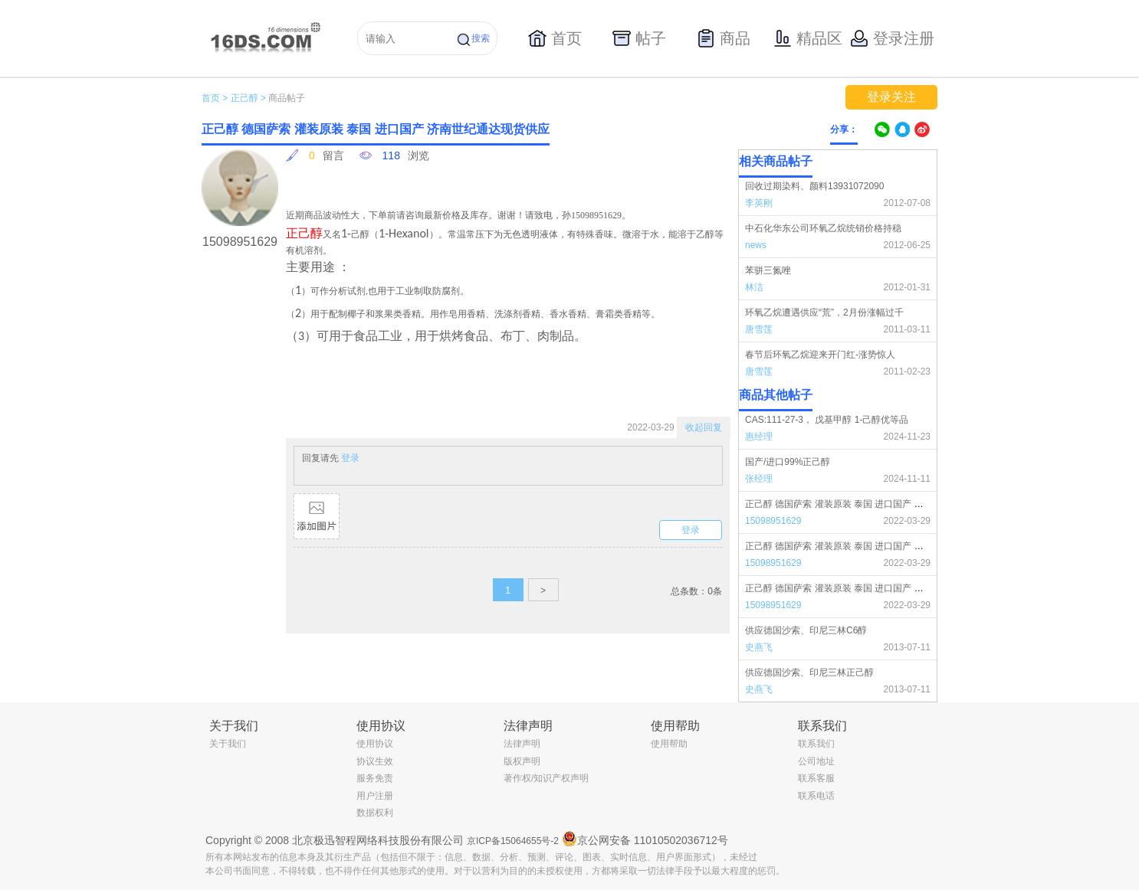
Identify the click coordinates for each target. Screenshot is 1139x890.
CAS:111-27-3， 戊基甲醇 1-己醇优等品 (826, 419)
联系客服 (816, 778)
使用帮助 (669, 743)
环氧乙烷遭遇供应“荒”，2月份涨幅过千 (824, 312)
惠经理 (759, 436)
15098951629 (773, 520)
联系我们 (816, 743)
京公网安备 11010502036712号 (645, 838)
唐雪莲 (759, 329)
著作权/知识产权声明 (546, 778)
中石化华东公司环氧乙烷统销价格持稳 (823, 228)
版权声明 (522, 761)
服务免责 (374, 778)
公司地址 (816, 761)
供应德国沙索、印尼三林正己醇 (809, 672)
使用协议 (374, 743)
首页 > (215, 98)
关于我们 (227, 743)
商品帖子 (286, 98)
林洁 (754, 287)
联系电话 (816, 795)
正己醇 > (248, 98)
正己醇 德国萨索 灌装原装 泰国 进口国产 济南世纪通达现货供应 (875, 504)
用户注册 (374, 795)
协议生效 (374, 761)
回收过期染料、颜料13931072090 (814, 186)
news (755, 245)
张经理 (759, 478)
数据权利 (374, 812)
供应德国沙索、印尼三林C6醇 (806, 630)
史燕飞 (759, 647)
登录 (350, 458)
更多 (927, 395)
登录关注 (891, 96)
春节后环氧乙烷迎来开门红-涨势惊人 (820, 354)
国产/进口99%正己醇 (787, 461)
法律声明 (522, 743)
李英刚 (759, 203)
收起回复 (703, 427)
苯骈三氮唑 (768, 270)
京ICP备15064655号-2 (513, 841)
